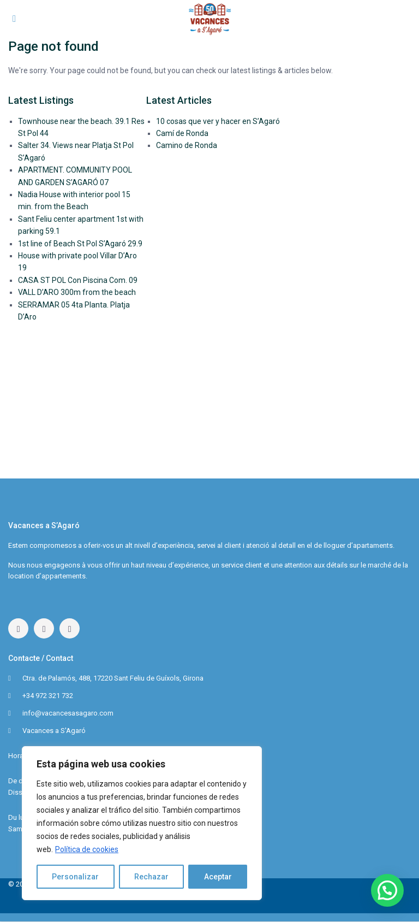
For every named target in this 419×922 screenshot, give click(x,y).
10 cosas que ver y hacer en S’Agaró (218, 121)
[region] (142, 823)
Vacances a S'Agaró (54, 730)
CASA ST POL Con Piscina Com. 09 (77, 280)
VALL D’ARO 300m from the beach (77, 292)
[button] (387, 890)
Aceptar (218, 876)
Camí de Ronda (182, 133)
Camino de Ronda (186, 145)
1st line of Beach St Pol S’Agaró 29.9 (80, 243)
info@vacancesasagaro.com (67, 713)
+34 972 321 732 (47, 696)
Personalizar (75, 876)
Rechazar (151, 876)
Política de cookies (86, 849)
